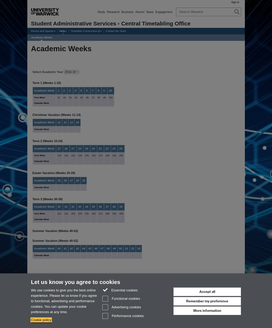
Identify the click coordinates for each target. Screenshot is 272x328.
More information (207, 310)
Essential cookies (120, 290)
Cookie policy (41, 320)
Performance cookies (123, 316)
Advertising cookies (121, 307)
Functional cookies (121, 298)
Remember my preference (207, 301)
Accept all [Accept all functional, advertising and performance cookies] (207, 292)
